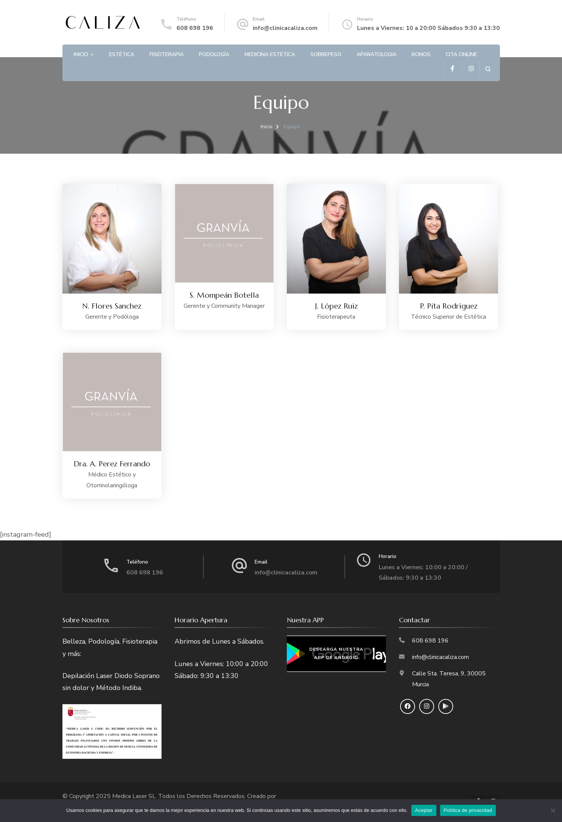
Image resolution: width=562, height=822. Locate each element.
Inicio (81, 54)
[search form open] (487, 69)
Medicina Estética (270, 54)
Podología (214, 54)
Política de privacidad (468, 810)
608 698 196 (194, 28)
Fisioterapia (167, 54)
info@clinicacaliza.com (285, 28)
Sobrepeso (325, 54)
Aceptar (424, 810)
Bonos (421, 54)
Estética (121, 54)
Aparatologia (376, 54)
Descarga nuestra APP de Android (336, 654)
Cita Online (461, 54)
